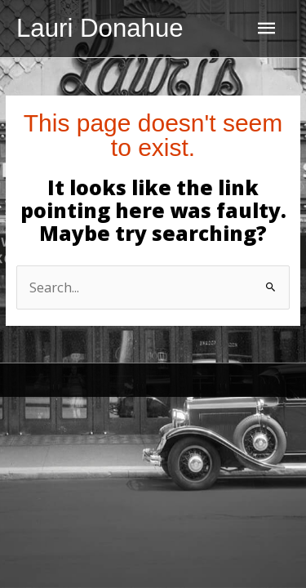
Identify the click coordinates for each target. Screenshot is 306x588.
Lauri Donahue (100, 28)
